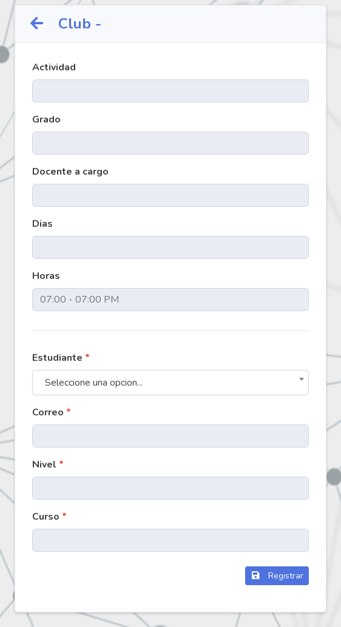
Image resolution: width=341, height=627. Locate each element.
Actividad (54, 67)
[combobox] (170, 382)
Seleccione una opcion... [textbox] (94, 382)
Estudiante (61, 357)
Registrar (277, 576)
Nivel (48, 464)
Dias (42, 223)
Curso (49, 516)
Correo (51, 412)
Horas (46, 276)
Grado (46, 119)
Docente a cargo (70, 171)
